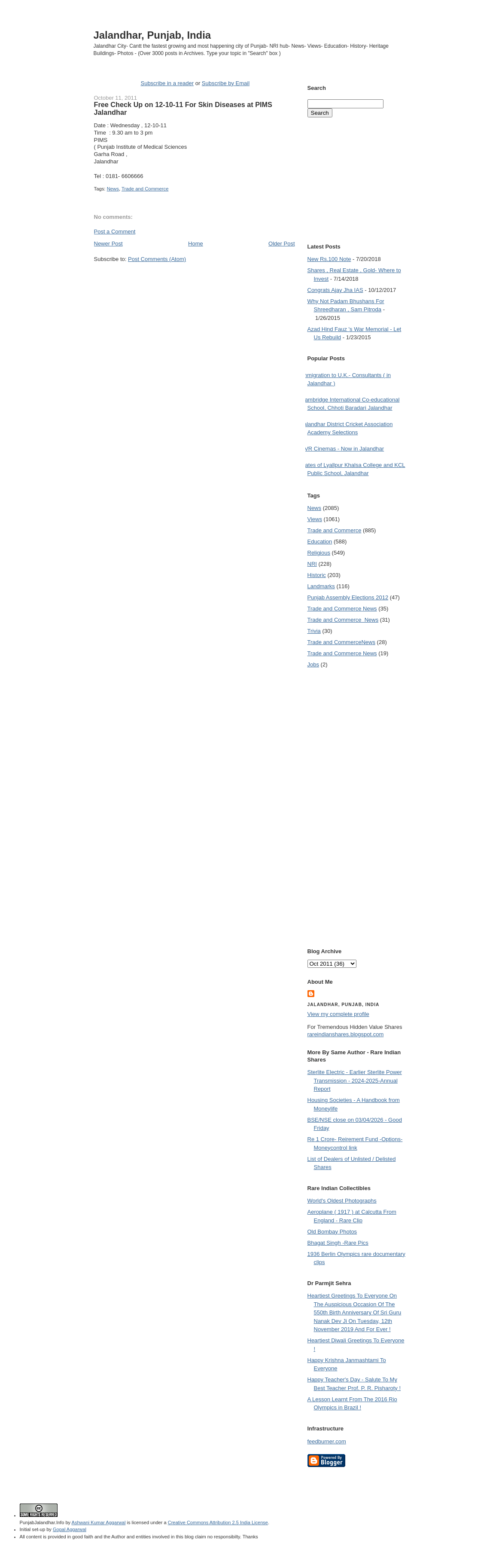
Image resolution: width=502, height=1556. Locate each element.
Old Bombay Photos (332, 1231)
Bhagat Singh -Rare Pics (337, 1243)
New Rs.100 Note (329, 259)
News (113, 188)
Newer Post (108, 243)
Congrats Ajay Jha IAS (335, 290)
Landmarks (321, 586)
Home (195, 243)
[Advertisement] (194, 279)
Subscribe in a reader (167, 83)
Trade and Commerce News (342, 608)
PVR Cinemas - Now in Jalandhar (342, 448)
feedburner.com (326, 1441)
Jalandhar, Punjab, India (152, 35)
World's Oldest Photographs (342, 1200)
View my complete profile (338, 1014)
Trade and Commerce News (341, 642)
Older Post (281, 243)
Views (314, 519)
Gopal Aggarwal (69, 1529)
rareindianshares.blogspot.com (345, 1034)
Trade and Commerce (145, 188)
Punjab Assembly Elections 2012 (348, 597)
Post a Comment (115, 231)
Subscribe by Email (225, 83)
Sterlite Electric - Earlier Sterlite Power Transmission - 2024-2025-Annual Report (354, 1080)
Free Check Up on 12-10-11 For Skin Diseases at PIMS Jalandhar (183, 108)
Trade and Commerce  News (343, 620)
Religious (318, 552)
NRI (312, 564)
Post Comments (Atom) (157, 259)
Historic (316, 575)
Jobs (313, 664)
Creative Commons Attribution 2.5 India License (218, 1522)
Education (319, 541)
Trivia (314, 631)
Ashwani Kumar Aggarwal (99, 1522)
